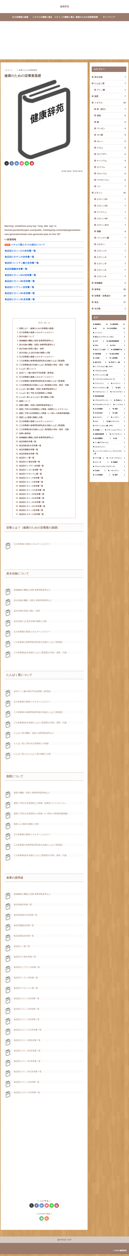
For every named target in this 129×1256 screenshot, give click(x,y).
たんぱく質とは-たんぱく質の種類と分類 (35, 398)
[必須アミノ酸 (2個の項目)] (117, 362)
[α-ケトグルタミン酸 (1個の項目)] (103, 388)
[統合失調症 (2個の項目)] (117, 354)
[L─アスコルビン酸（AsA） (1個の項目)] (109, 367)
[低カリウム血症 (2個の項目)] (100, 350)
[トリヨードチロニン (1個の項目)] (115, 458)
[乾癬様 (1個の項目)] (118, 462)
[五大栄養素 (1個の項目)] (101, 409)
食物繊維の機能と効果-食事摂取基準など (35, 341)
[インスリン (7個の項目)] (109, 333)
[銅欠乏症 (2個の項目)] (99, 362)
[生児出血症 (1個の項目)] (101, 413)
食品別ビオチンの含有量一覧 (30, 516)
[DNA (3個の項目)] (100, 345)
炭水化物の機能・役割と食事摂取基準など (36, 345)
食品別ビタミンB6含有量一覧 (30, 495)
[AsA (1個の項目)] (98, 421)
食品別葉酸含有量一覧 (27, 451)
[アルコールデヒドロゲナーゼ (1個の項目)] (109, 466)
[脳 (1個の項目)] (119, 438)
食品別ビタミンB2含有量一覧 (30, 500)
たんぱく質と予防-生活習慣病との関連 (34, 394)
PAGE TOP (64, 1241)
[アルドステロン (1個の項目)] (117, 392)
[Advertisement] (64, 41)
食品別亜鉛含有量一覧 (27, 455)
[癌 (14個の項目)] (99, 328)
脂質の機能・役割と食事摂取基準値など (35, 406)
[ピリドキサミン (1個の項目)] (117, 434)
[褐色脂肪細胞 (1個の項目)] (109, 396)
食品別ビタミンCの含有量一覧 (31, 491)
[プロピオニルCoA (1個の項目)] (109, 371)
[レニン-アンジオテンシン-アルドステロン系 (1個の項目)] (109, 452)
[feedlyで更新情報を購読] (41, 1220)
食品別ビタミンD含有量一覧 (30, 487)
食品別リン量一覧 (25, 459)
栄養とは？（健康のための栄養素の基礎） (36, 328)
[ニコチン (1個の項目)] (118, 417)
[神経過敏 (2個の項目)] (100, 354)
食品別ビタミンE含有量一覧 (30, 483)
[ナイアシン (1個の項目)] (118, 383)
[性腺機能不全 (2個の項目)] (118, 350)
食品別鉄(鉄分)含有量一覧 (29, 447)
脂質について (23, 402)
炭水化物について (25, 337)
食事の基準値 (23, 434)
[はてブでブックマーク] (16, 163)
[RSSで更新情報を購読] (46, 1220)
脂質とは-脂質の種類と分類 (29, 418)
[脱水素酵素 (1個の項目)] (102, 438)
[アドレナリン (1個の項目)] (100, 383)
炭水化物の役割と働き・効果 (30, 349)
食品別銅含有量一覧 (26, 443)
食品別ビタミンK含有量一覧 (30, 479)
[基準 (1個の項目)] (118, 475)
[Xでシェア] (6, 163)
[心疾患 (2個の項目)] (100, 358)
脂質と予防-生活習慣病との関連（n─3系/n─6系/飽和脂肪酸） (45, 414)
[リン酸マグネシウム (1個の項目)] (109, 443)
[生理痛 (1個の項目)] (97, 430)
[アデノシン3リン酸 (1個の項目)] (109, 375)
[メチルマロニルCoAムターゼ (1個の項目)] (109, 379)
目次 (40, 323)
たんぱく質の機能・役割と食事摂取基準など (37, 390)
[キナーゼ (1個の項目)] (100, 462)
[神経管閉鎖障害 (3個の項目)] (115, 341)
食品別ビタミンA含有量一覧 (30, 512)
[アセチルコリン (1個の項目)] (100, 392)
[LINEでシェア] (27, 163)
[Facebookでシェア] (11, 163)
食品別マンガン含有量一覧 (29, 471)
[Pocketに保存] (22, 163)
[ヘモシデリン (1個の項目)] (116, 471)
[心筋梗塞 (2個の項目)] (117, 358)
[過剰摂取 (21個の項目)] (117, 324)
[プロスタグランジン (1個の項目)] (102, 400)
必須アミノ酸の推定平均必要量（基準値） (36, 373)
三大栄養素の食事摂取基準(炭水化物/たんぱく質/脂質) (41, 361)
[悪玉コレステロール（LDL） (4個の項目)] (109, 337)
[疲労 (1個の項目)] (120, 388)
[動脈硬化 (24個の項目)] (100, 324)
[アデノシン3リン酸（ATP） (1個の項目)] (109, 426)
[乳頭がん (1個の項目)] (119, 400)
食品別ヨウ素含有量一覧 (28, 463)
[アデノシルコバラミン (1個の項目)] (115, 430)
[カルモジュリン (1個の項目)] (109, 447)
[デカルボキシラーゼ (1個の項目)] (102, 405)
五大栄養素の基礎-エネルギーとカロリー (35, 332)
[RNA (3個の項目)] (117, 345)
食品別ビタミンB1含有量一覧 (30, 504)
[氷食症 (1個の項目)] (99, 471)
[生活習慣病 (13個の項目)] (116, 328)
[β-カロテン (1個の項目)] (100, 417)
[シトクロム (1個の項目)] (119, 405)
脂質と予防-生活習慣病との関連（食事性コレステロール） (43, 410)
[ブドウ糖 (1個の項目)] (98, 458)
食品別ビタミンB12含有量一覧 (31, 508)
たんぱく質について (26, 369)
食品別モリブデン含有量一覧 (30, 467)
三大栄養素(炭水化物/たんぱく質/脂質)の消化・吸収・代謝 (43, 365)
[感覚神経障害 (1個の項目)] (100, 434)
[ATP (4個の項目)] (98, 341)
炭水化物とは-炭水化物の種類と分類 (33, 353)
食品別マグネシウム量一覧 (29, 475)
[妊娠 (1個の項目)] (118, 413)
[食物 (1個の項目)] (118, 409)
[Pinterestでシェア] (32, 163)
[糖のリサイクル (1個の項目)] (115, 421)
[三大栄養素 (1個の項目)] (101, 475)
